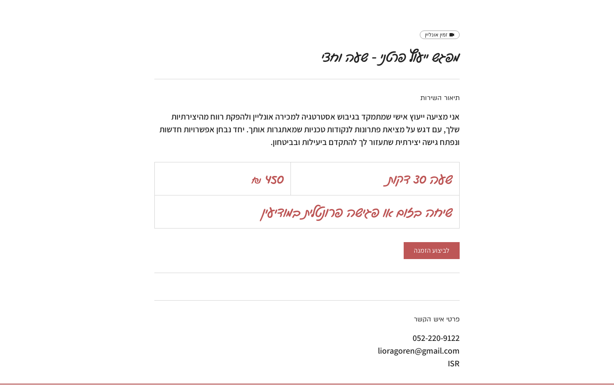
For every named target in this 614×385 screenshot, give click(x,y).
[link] (432, 250)
